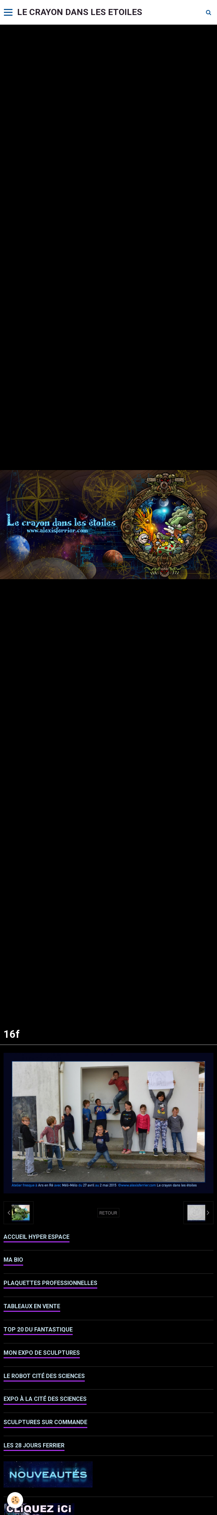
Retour (108, 1213)
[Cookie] (15, 1500)
